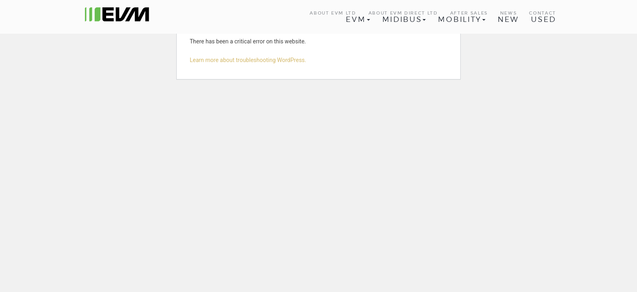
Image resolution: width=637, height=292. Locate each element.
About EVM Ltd (333, 13)
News (508, 13)
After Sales (469, 13)
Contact (542, 13)
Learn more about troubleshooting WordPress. (248, 60)
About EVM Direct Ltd (403, 13)
